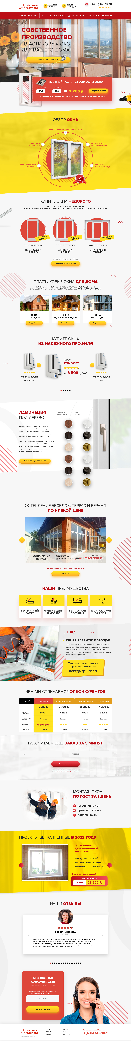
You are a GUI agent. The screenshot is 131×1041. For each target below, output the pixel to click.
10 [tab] (70, 964)
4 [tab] (67, 391)
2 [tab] (63, 391)
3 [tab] (65, 391)
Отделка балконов (75, 16)
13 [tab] (76, 964)
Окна (48, 1030)
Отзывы (66, 1033)
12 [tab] (74, 964)
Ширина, (57, 89)
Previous (39, 366)
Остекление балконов (52, 16)
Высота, (41, 89)
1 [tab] (61, 391)
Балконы (49, 1033)
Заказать (48, 61)
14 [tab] (78, 964)
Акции (65, 1030)
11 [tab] (72, 964)
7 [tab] (63, 964)
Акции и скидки (69, 6)
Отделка (49, 1035)
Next (92, 366)
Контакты (107, 16)
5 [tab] (70, 391)
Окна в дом (93, 16)
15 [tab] (80, 964)
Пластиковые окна (28, 16)
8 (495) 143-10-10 (100, 4)
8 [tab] (65, 964)
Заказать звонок (103, 8)
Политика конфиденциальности (28, 1037)
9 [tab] (67, 964)
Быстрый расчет (50, 6)
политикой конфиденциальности (66, 772)
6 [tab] (61, 964)
